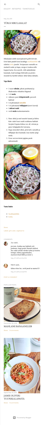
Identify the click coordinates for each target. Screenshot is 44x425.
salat (13, 231)
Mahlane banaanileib (18, 326)
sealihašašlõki (32, 62)
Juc (12, 243)
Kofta (10, 217)
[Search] (38, 3)
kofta (12, 64)
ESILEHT (7, 9)
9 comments (14, 330)
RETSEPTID (16, 9)
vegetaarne (20, 231)
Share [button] (6, 227)
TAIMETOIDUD (29, 9)
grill (10, 231)
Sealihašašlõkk (13, 214)
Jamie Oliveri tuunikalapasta (14, 397)
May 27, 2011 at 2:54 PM (19, 258)
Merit (13, 265)
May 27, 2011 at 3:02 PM (19, 272)
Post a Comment (10, 277)
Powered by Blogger (22, 417)
